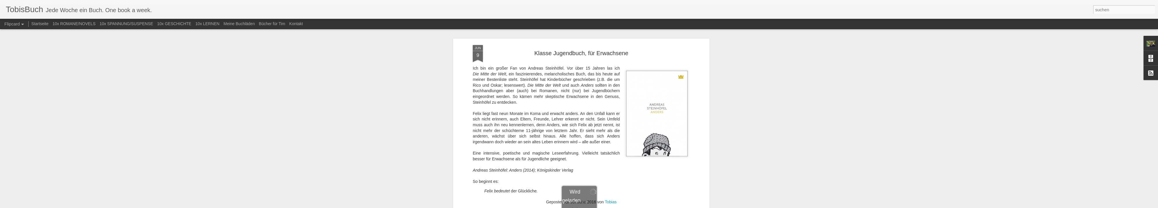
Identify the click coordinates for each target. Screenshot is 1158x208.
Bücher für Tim (272, 23)
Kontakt (296, 23)
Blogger (600, 205)
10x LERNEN (207, 23)
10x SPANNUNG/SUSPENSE (126, 23)
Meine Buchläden (239, 23)
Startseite (39, 23)
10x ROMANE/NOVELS (74, 23)
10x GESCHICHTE (174, 23)
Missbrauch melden (621, 205)
